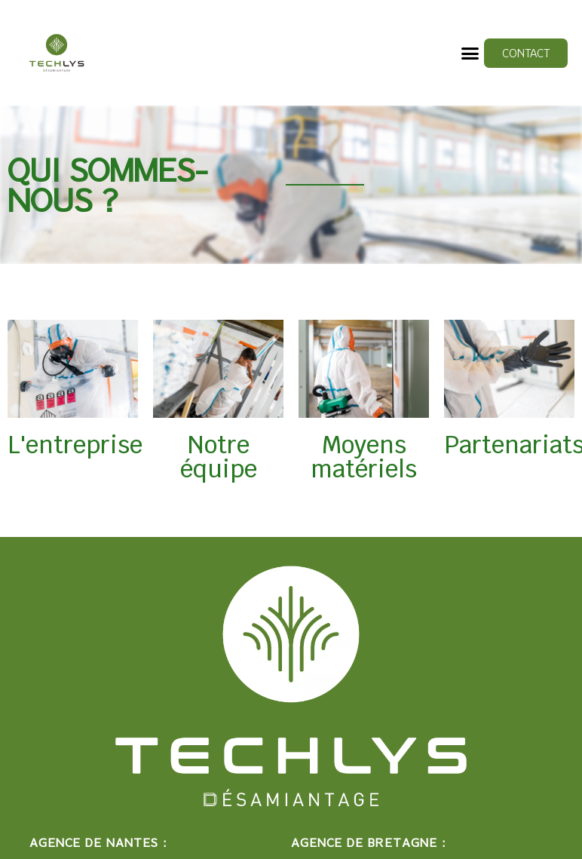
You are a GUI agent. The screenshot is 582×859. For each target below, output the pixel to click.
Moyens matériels (364, 456)
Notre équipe (218, 456)
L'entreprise (75, 444)
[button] (470, 52)
